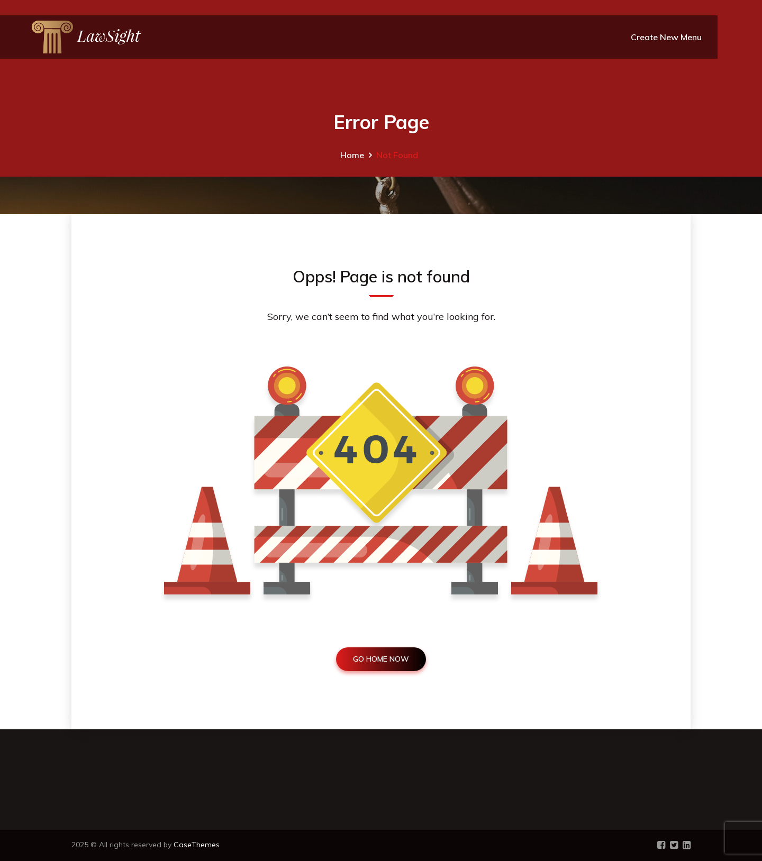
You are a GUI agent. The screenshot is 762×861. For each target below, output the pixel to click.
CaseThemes (197, 844)
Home (352, 155)
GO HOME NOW (381, 659)
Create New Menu (666, 37)
